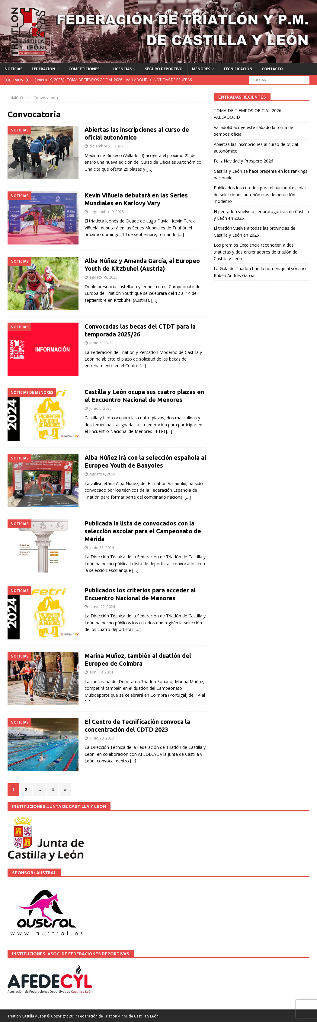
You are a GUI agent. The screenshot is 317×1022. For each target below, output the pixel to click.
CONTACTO (272, 68)
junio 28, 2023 (101, 738)
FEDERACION (43, 68)
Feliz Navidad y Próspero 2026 (243, 161)
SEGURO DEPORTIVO (164, 68)
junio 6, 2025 (100, 342)
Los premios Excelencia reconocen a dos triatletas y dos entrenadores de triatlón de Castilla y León (255, 251)
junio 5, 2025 (100, 408)
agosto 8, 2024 (102, 474)
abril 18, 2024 (101, 672)
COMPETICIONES (84, 68)
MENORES (201, 68)
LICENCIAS (122, 68)
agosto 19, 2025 (103, 277)
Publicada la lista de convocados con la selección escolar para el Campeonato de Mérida (143, 531)
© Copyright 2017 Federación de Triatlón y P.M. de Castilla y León (102, 1016)
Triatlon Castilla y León (27, 1016)
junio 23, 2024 (101, 547)
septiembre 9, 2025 (106, 211)
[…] (149, 169)
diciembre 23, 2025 (106, 146)
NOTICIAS (13, 68)
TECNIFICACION (237, 68)
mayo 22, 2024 (102, 606)
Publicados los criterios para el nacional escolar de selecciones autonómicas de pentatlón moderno (260, 194)
